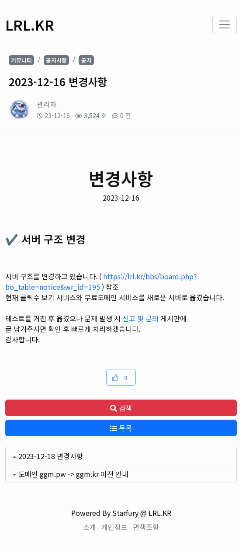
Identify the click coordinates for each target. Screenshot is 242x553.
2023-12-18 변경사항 (50, 456)
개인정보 (114, 527)
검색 (121, 408)
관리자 (46, 104)
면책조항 (146, 527)
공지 (86, 60)
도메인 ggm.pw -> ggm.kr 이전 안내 (73, 474)
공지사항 (56, 60)
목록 (121, 428)
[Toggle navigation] (224, 24)
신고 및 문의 (140, 318)
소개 (89, 527)
